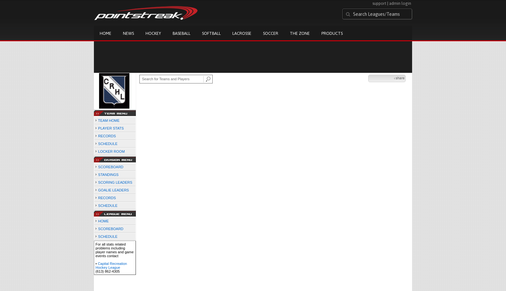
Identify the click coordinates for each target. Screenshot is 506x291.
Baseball (181, 33)
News (128, 33)
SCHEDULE (107, 144)
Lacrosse (241, 33)
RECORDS (107, 136)
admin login (400, 3)
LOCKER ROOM (111, 151)
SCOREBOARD (110, 167)
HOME (103, 221)
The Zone (300, 33)
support (379, 3)
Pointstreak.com (146, 13)
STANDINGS (108, 175)
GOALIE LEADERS (113, 190)
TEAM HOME (109, 120)
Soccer (270, 33)
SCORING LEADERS (115, 182)
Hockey (153, 33)
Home (105, 33)
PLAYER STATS (111, 128)
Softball (211, 33)
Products (332, 33)
